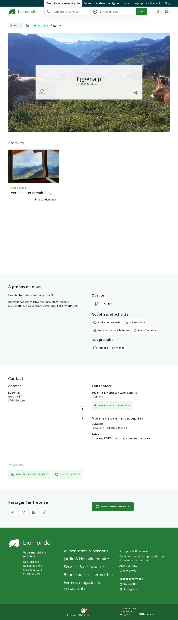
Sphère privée (128, 571)
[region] (47, 436)
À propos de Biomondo (148, 3)
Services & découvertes (85, 566)
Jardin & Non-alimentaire (86, 558)
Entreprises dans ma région (101, 3)
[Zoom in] (82, 409)
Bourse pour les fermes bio (88, 574)
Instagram (130, 589)
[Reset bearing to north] (82, 418)
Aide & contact (128, 565)
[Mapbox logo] (16, 464)
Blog (167, 3)
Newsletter (131, 584)
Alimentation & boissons (86, 551)
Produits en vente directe (63, 3)
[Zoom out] (82, 413)
